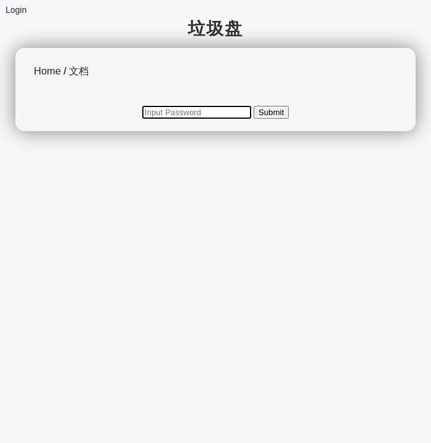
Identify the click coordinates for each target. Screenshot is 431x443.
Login (16, 10)
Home (47, 70)
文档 (79, 70)
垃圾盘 (215, 28)
